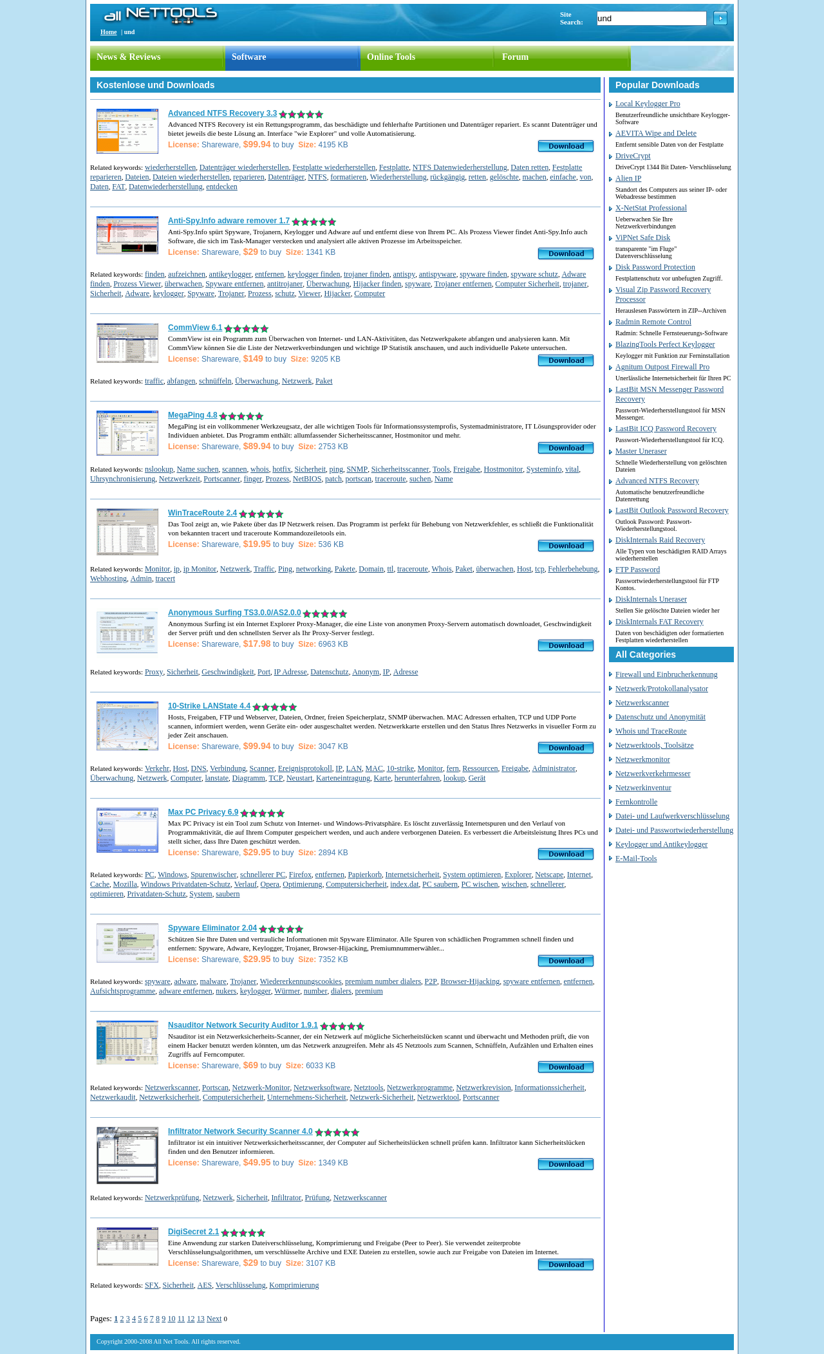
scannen (234, 469)
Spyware (200, 293)
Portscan (215, 1087)
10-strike (400, 768)
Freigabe (466, 469)
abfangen (181, 380)
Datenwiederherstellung (166, 186)
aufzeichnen (186, 274)
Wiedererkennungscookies (301, 981)
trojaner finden (366, 274)
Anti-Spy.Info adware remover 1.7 (229, 220)
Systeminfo (544, 469)
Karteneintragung (343, 778)
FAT (118, 186)
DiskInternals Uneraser (651, 599)
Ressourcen (480, 768)
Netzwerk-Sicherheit (381, 1097)
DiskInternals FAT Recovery (659, 621)
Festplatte (394, 167)
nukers (226, 991)
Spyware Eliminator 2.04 (212, 927)
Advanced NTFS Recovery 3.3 (222, 113)
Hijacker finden (377, 283)
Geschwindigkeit (227, 671)
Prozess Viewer (137, 283)
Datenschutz (329, 671)
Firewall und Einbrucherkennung (666, 674)
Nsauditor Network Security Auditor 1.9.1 (243, 1025)
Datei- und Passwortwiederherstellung (674, 830)
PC (149, 874)
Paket (324, 380)
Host (524, 568)
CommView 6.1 (195, 327)
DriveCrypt (633, 155)
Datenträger (286, 176)
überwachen (183, 283)
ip (177, 568)
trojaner (574, 283)
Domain (371, 568)
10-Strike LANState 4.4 (209, 705)
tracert (165, 578)
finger (252, 478)
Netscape (549, 874)
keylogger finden (314, 274)
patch (333, 478)
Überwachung (328, 283)
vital (572, 469)
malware (213, 981)
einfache (563, 176)
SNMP (357, 469)
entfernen (269, 274)
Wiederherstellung (398, 176)
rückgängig (447, 176)
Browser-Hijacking (470, 981)
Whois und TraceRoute (651, 731)
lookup (454, 778)
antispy (404, 274)
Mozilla (124, 884)
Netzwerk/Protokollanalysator (661, 688)
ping (336, 469)
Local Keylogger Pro (647, 103)
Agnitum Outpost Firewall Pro (662, 366)
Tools (441, 469)
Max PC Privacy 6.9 (203, 812)
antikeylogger (230, 274)
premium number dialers (383, 981)
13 (201, 1318)
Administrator (554, 768)
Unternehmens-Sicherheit (306, 1097)
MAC (374, 768)
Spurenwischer (213, 874)
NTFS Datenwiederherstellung (460, 167)
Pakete (345, 568)
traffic (154, 380)
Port (264, 671)
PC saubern (440, 884)
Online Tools (391, 57)
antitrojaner (285, 283)
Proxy (154, 671)
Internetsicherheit (413, 874)
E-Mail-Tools (636, 858)
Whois (441, 568)
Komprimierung (294, 1285)
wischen (514, 884)
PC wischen (480, 884)
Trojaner (231, 293)
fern (452, 768)
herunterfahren (417, 778)
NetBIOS (307, 478)
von (585, 176)
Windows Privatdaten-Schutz (185, 884)
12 (191, 1318)
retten (477, 176)
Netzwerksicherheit (169, 1097)
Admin (141, 578)
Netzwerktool (438, 1097)
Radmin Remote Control (653, 321)
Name (444, 478)
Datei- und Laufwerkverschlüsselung (672, 816)
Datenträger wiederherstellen (244, 167)
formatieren (348, 176)
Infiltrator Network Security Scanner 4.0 (240, 1131)
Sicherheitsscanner (400, 469)
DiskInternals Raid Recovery (660, 539)
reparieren (249, 176)
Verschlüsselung (241, 1285)
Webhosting (108, 578)
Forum (515, 57)
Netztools (369, 1087)
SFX (152, 1285)
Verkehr (157, 768)
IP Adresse (290, 671)
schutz (285, 293)
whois (259, 469)
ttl (390, 568)
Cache (99, 884)
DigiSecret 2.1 (193, 1231)
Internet (579, 874)
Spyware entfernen (234, 283)
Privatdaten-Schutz (156, 893)
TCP (275, 778)
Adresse (405, 671)
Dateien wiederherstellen (191, 176)
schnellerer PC (262, 874)
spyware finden (483, 274)
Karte (382, 778)
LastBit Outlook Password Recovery (672, 510)
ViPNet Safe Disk (642, 237)
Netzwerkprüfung (172, 1197)
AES (205, 1285)
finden (155, 274)
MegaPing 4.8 (193, 415)
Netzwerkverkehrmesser (653, 773)
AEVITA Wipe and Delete (656, 133)
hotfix (281, 469)
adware (185, 981)
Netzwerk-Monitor (261, 1087)
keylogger (168, 293)
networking (314, 568)
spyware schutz (534, 274)
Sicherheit (106, 293)
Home (108, 31)
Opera (269, 884)
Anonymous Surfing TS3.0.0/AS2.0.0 (234, 612)
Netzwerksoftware (322, 1087)
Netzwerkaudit (113, 1097)
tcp (540, 568)
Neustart (299, 778)
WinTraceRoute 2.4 (202, 512)
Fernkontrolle (636, 801)
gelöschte (504, 176)
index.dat (404, 884)
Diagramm (248, 778)
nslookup (159, 469)
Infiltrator (286, 1197)
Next (214, 1318)
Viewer (309, 293)
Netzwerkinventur (643, 787)
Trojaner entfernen (463, 283)
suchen (420, 478)
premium (368, 991)
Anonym (365, 671)
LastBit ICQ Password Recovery (665, 428)
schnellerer (547, 884)
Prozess (260, 293)
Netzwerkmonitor (642, 759)
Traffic (264, 568)
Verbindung (228, 768)
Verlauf (245, 884)
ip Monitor (200, 568)
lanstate (217, 778)
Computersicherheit (356, 884)
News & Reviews (129, 57)
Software (249, 57)
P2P (431, 981)
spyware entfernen (531, 981)
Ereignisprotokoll (305, 768)
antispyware (437, 274)
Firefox (300, 874)
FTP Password (637, 569)
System (200, 893)
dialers (341, 991)
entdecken (222, 186)
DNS (199, 768)
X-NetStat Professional (651, 207)
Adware (137, 293)
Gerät (477, 778)
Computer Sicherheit (527, 283)
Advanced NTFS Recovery (657, 480)
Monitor (157, 568)
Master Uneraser (641, 451)
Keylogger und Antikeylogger (661, 844)
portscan (358, 478)
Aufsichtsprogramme (122, 991)
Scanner (262, 768)
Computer (369, 293)
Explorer (518, 874)
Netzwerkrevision (483, 1087)
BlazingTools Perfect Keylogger (665, 344)
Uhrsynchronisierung (122, 478)
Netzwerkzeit (179, 478)
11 (181, 1318)
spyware (418, 283)
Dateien (137, 176)
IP (386, 671)
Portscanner (221, 478)
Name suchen (197, 469)
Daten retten (529, 167)
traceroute (390, 478)
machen (534, 176)
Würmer (287, 991)
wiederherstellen (170, 167)
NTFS (317, 176)
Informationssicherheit (549, 1087)
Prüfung (317, 1197)
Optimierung (302, 884)
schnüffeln (215, 380)
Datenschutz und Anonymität (660, 716)
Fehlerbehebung (572, 568)
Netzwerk (297, 380)
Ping (285, 568)
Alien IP (628, 178)
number (316, 991)
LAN (354, 768)
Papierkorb (365, 874)
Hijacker (337, 293)
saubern (227, 893)
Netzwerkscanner (171, 1087)
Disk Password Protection (655, 267)
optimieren (107, 893)
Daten (99, 186)
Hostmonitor (503, 469)
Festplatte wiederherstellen (333, 167)
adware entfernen (185, 991)
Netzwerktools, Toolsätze (654, 745)
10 (171, 1318)
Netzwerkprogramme (420, 1087)
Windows (172, 874)
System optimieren (472, 874)
